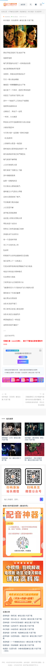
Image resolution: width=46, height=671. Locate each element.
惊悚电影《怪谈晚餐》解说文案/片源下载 (18, 645)
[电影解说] (23, 11)
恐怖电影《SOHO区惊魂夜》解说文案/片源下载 (21, 622)
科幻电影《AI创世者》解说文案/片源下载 (18, 629)
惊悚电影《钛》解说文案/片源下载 (11, 459)
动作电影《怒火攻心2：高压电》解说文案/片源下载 (22, 619)
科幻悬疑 (14, 16)
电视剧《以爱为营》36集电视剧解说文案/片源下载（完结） (22, 649)
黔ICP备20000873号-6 (30, 665)
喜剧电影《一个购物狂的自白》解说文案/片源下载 (22, 642)
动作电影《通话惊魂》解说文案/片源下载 (34, 439)
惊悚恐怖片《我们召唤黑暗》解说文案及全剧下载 (33, 459)
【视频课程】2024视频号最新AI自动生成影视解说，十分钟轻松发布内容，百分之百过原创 (34, 401)
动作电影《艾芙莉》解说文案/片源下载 (11, 398)
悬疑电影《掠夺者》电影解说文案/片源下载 (19, 633)
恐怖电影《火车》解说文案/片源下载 (11, 439)
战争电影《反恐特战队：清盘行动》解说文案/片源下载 (23, 637)
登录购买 (23, 361)
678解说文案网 (13, 11)
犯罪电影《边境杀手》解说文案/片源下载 (18, 626)
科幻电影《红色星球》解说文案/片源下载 (27, 372)
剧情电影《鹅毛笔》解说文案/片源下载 (17, 616)
